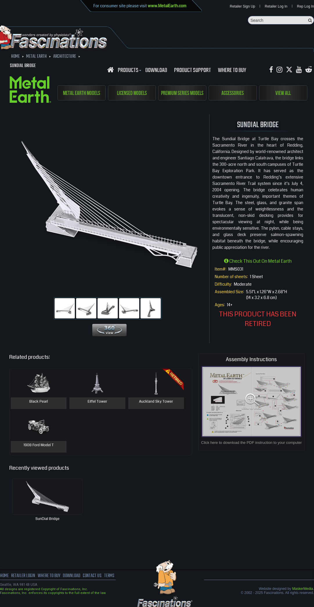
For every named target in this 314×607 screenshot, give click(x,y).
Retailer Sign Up (242, 6)
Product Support (192, 70)
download (156, 70)
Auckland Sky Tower (156, 401)
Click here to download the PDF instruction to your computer (251, 442)
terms (109, 576)
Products (129, 70)
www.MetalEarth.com (167, 6)
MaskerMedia (302, 589)
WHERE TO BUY (232, 70)
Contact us (92, 576)
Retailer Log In (276, 6)
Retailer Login (23, 576)
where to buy (49, 576)
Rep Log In (305, 6)
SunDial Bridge (47, 518)
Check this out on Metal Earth (258, 261)
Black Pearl (38, 401)
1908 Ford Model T (39, 445)
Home (4, 576)
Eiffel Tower (97, 401)
